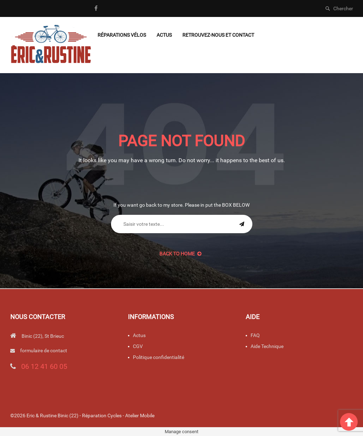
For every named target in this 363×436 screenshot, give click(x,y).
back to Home (180, 254)
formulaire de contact (43, 350)
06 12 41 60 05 (44, 366)
